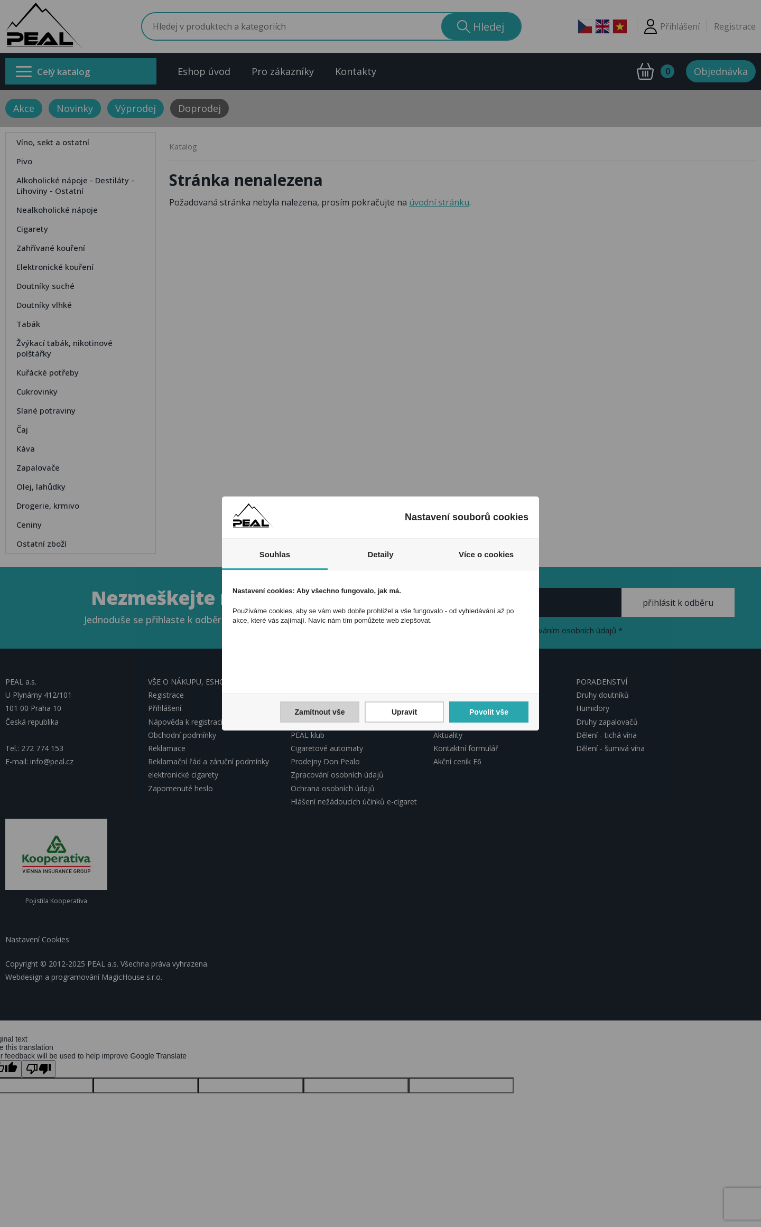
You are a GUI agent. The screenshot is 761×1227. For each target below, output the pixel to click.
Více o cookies (486, 554)
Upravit (404, 712)
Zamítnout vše (320, 712)
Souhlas (274, 554)
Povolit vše (488, 712)
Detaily (380, 554)
